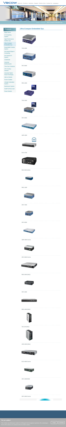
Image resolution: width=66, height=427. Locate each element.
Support (36, 3)
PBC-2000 (24, 83)
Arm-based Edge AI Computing (9, 52)
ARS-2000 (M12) (26, 344)
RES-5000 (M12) (26, 170)
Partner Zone (42, 3)
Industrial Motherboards (7, 63)
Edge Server (7, 32)
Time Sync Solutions (9, 66)
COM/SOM (7, 59)
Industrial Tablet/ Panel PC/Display (8, 73)
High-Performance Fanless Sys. (9, 39)
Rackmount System (9, 86)
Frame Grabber (8, 79)
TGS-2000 (24, 48)
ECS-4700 (24, 152)
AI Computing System (7, 35)
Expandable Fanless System (9, 48)
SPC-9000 (24, 117)
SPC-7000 (24, 205)
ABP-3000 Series (26, 239)
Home (37, 22)
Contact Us (49, 3)
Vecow (10, 3)
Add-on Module (8, 77)
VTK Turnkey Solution (7, 69)
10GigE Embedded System (9, 82)
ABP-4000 (24, 135)
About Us (20, 3)
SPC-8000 (24, 65)
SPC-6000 (24, 222)
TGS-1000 (24, 100)
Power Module (8, 91)
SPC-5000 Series (26, 257)
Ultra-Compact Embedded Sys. (8, 44)
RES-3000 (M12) (26, 274)
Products (25, 3)
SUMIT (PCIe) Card (9, 88)
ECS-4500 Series (26, 361)
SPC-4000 (24, 292)
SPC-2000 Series (26, 396)
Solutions (31, 3)
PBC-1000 (24, 187)
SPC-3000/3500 (26, 379)
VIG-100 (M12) (25, 326)
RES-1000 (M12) (26, 309)
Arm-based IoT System (8, 56)
